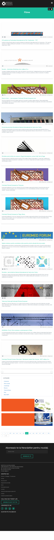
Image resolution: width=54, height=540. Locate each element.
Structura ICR (4, 480)
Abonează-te (27, 456)
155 (33, 433)
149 (13, 433)
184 (48, 433)
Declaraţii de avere (5, 487)
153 (27, 433)
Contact (2, 493)
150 (17, 433)
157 (40, 433)
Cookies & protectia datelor (6, 495)
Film (5, 392)
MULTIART (6, 394)
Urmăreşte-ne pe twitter (10, 502)
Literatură (6, 381)
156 (36, 433)
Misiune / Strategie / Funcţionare (8, 476)
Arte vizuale (7, 383)
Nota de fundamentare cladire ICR (8, 491)
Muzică (5, 388)
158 (43, 433)
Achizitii (2, 489)
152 (23, 433)
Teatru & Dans (7, 390)
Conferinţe (6, 385)
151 (20, 433)
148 (10, 433)
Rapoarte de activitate (5, 482)
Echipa (2, 478)
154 (30, 433)
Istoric (2, 485)
